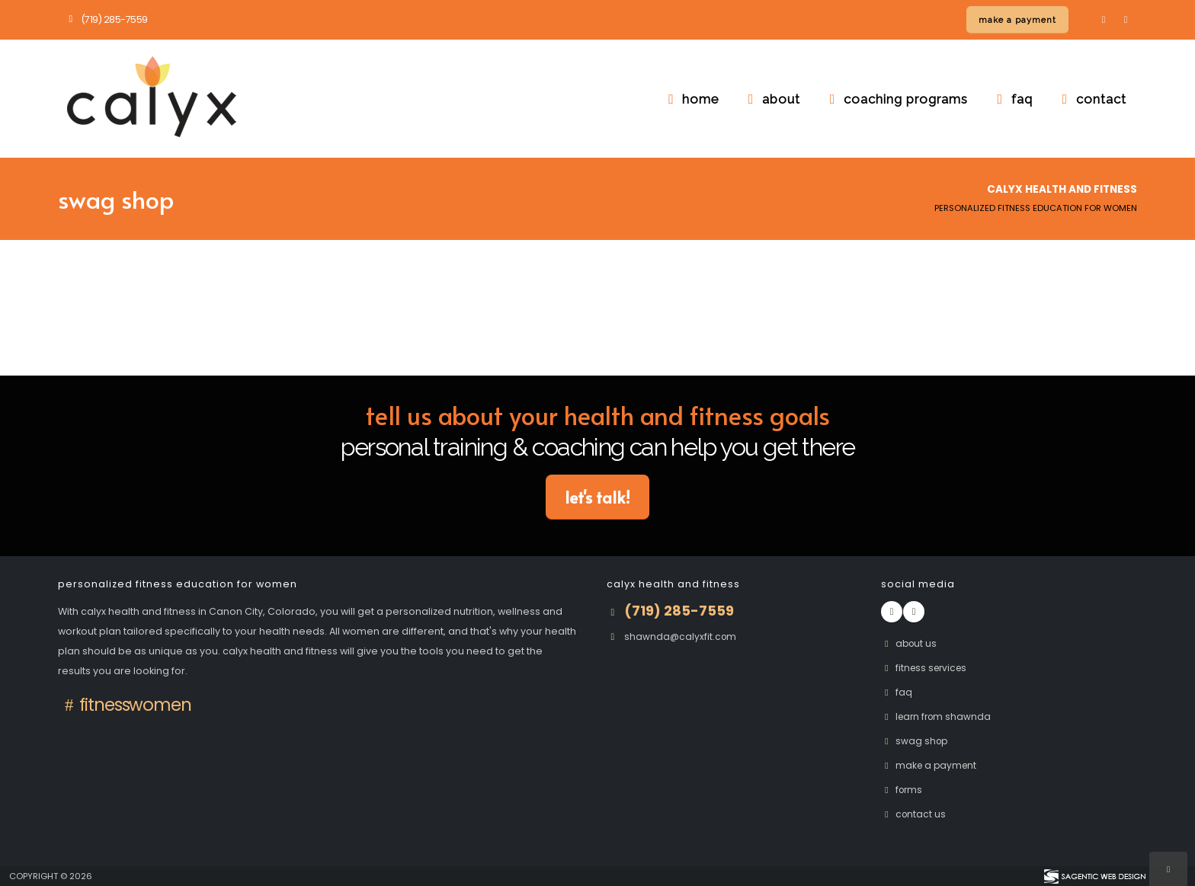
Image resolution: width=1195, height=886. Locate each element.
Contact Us (914, 814)
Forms (903, 789)
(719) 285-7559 (106, 19)
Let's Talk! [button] (597, 497)
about (771, 99)
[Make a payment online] (1017, 20)
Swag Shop (915, 740)
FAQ (897, 692)
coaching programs (896, 99)
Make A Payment (931, 765)
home (690, 99)
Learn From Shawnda (938, 716)
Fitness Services (926, 667)
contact (1091, 99)
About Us (910, 643)
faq (1012, 99)
